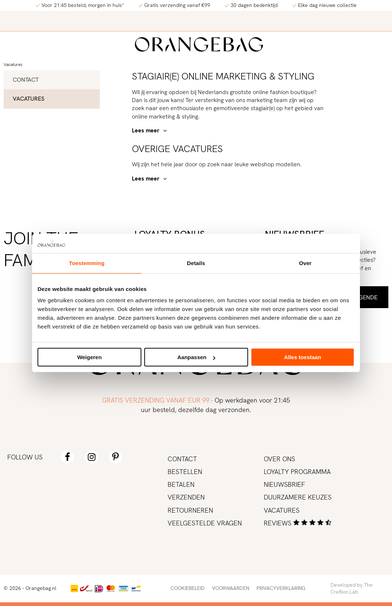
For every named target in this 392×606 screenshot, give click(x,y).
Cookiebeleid (187, 588)
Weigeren (89, 357)
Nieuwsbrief (284, 484)
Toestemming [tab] (87, 263)
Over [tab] (305, 263)
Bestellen (185, 471)
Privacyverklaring (280, 588)
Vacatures (13, 64)
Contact (26, 79)
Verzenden (186, 497)
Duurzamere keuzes (298, 497)
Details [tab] (196, 263)
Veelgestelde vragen (205, 523)
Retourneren (190, 510)
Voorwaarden (230, 588)
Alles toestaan (302, 357)
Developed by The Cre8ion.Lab (351, 588)
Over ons (279, 459)
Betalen (181, 484)
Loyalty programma (297, 471)
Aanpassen (196, 357)
